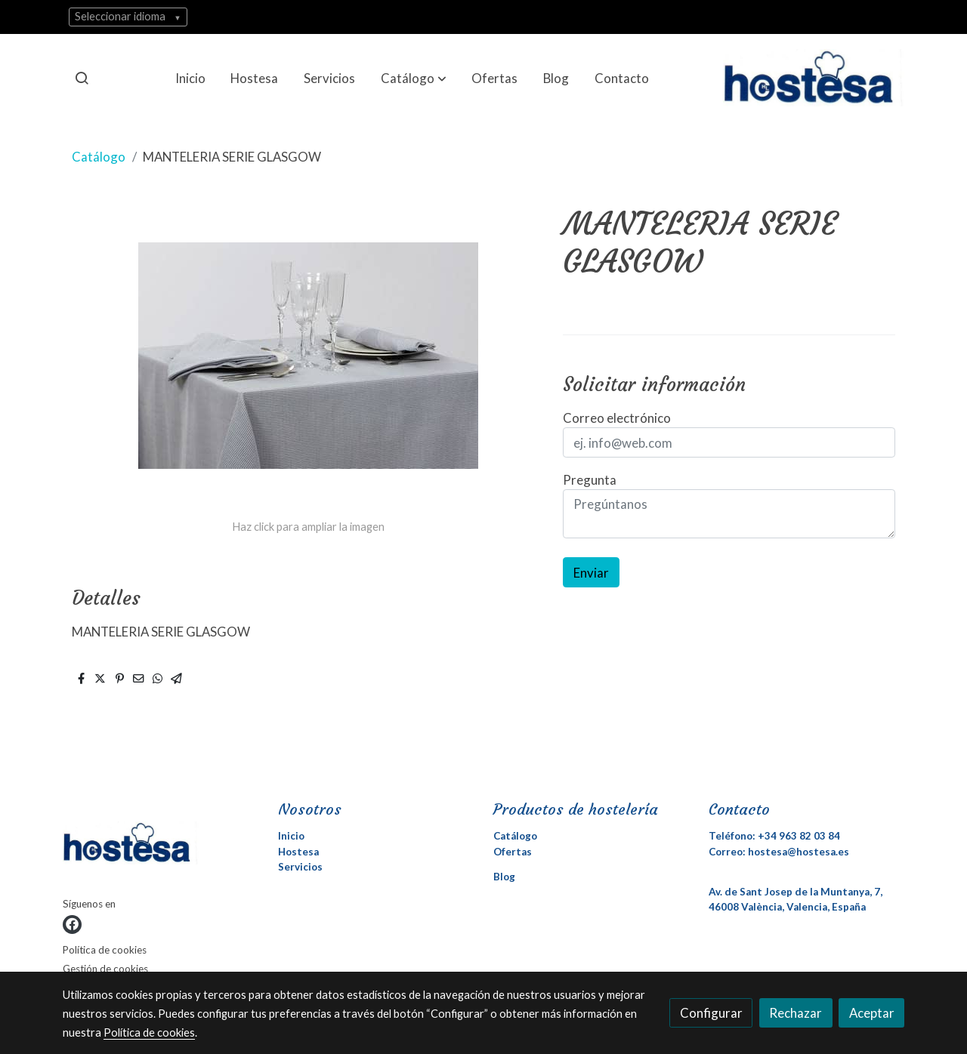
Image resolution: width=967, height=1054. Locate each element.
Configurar (711, 1013)
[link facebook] (72, 924)
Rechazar (795, 1013)
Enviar (591, 573)
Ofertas (512, 852)
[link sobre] (161, 846)
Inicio (291, 836)
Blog (504, 877)
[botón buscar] (81, 77)
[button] (413, 78)
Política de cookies (105, 950)
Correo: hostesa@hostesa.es (779, 852)
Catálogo (98, 157)
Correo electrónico (617, 418)
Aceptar (871, 1013)
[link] (813, 77)
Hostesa (298, 852)
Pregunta (589, 480)
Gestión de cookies (105, 969)
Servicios (300, 867)
